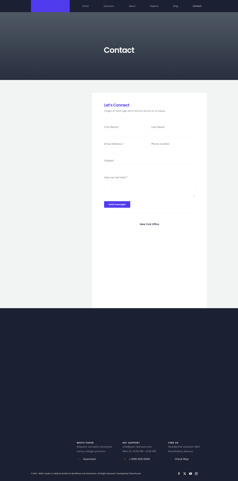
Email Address (114, 144)
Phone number (160, 144)
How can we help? (116, 177)
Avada (47, 473)
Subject (109, 160)
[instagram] (196, 473)
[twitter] (184, 473)
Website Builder (61, 473)
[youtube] (190, 473)
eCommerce (91, 473)
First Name (112, 127)
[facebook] (179, 473)
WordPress (76, 473)
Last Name (158, 127)
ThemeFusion (135, 473)
